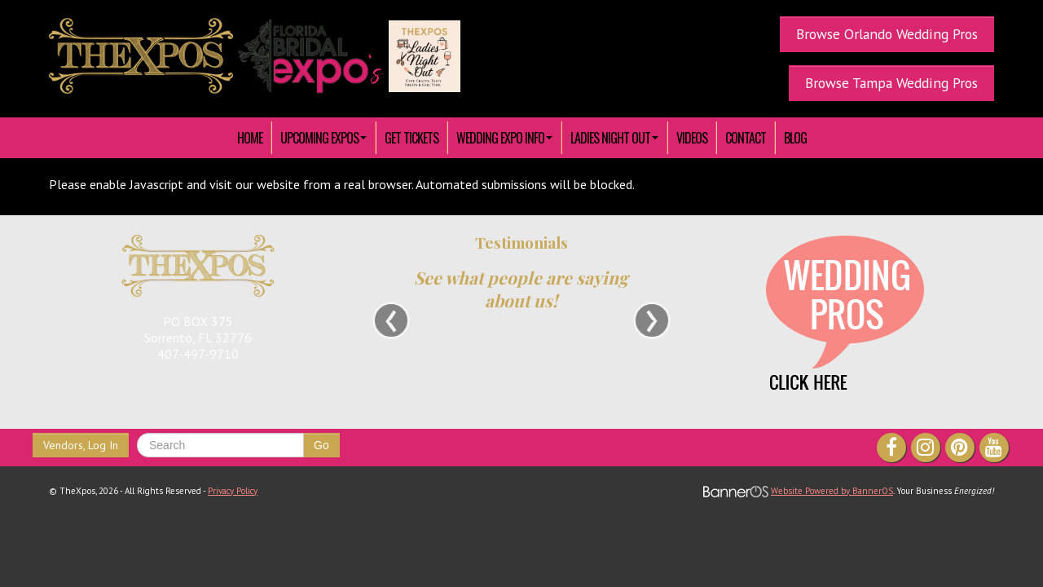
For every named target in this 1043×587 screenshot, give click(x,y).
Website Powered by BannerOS (832, 491)
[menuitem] (250, 137)
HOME (249, 138)
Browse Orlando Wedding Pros (887, 33)
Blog (795, 138)
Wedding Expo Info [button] (504, 138)
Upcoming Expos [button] (323, 138)
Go (321, 445)
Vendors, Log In (80, 445)
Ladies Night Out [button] (614, 138)
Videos (691, 138)
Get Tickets (411, 138)
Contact (745, 138)
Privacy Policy (232, 491)
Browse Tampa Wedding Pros (891, 82)
